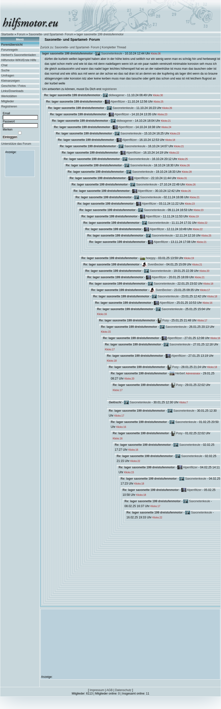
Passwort (9, 121)
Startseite (7, 34)
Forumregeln (9, 50)
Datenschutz (123, 690)
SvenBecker (156, 264)
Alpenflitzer (117, 101)
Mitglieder (7, 101)
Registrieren (9, 106)
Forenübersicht (12, 44)
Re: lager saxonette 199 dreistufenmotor (72, 95)
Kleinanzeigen (10, 80)
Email (6, 113)
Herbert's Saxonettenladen (18, 55)
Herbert (180, 373)
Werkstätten (9, 96)
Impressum (97, 690)
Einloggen (10, 137)
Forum (21, 34)
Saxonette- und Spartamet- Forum (51, 34)
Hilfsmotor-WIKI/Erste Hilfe (18, 60)
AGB (109, 690)
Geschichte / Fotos (13, 86)
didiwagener (116, 95)
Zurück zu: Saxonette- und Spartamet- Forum (69, 47)
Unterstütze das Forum (16, 143)
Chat (4, 65)
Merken (7, 129)
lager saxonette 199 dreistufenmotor (100, 34)
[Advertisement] (20, 165)
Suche (5, 70)
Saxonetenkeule (111, 53)
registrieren (109, 89)
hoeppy (150, 258)
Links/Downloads (12, 91)
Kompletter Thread (114, 47)
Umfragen (7, 75)
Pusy (165, 320)
